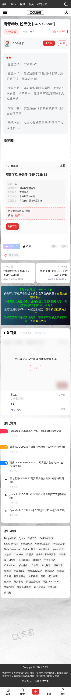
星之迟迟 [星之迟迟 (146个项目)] (46, 626)
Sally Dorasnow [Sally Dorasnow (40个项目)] (12, 609)
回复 (63, 470)
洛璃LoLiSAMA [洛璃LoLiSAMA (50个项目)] (34, 631)
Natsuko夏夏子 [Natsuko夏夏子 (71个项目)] (42, 604)
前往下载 (59, 31)
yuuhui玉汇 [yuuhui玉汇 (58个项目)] (58, 609)
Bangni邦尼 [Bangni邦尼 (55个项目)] (10, 599)
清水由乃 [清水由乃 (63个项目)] (49, 631)
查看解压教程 (38, 381)
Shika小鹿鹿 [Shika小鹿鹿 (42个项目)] (29, 609)
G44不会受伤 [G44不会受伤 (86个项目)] (46, 599)
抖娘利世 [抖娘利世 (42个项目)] (23, 626)
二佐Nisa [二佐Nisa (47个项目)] (18, 615)
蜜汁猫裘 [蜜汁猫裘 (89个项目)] (53, 637)
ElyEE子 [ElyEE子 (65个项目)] (32, 599)
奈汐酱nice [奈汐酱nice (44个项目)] (24, 620)
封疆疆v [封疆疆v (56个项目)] (37, 620)
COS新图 (11, 31)
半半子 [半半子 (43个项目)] (62, 615)
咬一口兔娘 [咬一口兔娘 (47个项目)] (10, 620)
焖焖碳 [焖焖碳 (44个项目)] (60, 631)
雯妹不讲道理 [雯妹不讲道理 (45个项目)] (24, 647)
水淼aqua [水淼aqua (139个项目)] (19, 631)
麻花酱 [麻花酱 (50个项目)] (7, 653)
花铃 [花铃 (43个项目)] (43, 637)
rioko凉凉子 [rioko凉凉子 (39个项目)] (59, 604)
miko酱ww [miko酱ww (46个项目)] (26, 604)
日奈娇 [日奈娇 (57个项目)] (34, 626)
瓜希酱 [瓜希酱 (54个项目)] (7, 637)
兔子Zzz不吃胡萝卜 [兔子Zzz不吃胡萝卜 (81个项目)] (46, 615)
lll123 (14, 455)
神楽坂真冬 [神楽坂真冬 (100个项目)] (19, 637)
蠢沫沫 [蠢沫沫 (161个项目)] (7, 642)
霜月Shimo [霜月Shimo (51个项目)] (39, 647)
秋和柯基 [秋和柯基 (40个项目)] (33, 637)
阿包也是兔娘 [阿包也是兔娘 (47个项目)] (33, 642)
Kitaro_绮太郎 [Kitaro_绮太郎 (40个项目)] (11, 604)
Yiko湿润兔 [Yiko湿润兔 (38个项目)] (44, 609)
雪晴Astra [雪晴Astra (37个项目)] (9, 647)
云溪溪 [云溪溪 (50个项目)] (29, 615)
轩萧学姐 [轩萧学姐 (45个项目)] (18, 642)
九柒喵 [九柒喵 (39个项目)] (7, 615)
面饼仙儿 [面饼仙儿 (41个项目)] (52, 647)
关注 (48, 43)
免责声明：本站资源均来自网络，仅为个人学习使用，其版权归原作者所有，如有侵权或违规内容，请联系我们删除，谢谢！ (35, 674)
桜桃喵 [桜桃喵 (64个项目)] (7, 631)
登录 (17, 276)
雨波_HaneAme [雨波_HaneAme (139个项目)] (51, 642)
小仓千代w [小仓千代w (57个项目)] (49, 620)
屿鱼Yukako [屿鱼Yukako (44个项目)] (10, 626)
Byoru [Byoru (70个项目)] (22, 599)
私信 (62, 43)
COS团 (44, 667)
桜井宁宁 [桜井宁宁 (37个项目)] (58, 626)
